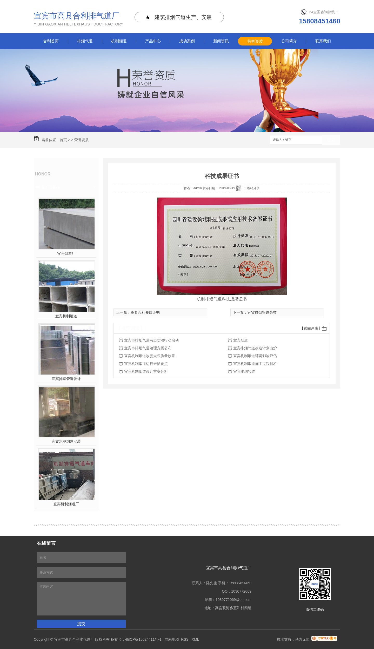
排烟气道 (85, 41)
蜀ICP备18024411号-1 (143, 639)
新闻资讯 (221, 41)
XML (196, 639)
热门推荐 (51, 186)
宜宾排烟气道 (244, 371)
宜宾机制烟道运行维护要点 (146, 364)
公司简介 (289, 41)
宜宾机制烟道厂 (66, 504)
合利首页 (51, 41)
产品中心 (153, 41)
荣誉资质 (255, 41)
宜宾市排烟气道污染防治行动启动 (151, 340)
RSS (185, 639)
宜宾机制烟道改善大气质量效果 (149, 356)
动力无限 (302, 639)
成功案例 (187, 41)
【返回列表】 (311, 328)
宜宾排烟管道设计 (66, 379)
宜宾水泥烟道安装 (66, 441)
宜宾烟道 (240, 340)
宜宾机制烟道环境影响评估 (255, 356)
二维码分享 (251, 188)
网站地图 (172, 639)
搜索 (331, 140)
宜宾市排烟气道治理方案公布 (147, 348)
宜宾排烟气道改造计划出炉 (255, 348)
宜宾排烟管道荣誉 (262, 312)
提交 (81, 623)
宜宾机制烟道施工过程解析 (255, 364)
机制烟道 (119, 41)
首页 (63, 140)
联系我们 (323, 41)
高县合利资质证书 (145, 312)
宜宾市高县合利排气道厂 (79, 19)
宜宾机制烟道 (66, 316)
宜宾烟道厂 (66, 253)
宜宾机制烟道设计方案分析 (146, 371)
